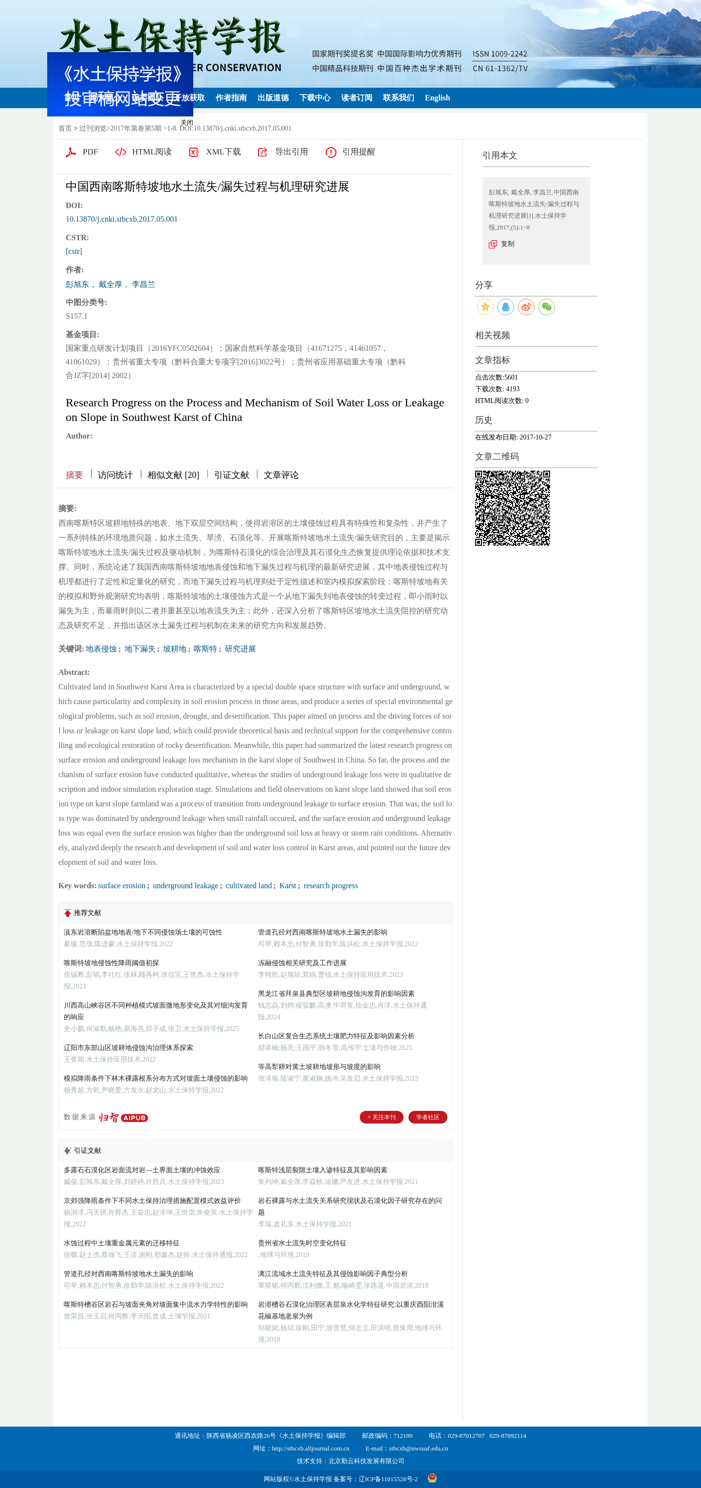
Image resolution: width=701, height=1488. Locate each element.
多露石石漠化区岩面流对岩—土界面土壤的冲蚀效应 (142, 1170)
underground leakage (184, 885)
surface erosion (122, 885)
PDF (90, 151)
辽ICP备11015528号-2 (388, 1479)
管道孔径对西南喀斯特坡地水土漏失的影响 (322, 932)
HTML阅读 (152, 151)
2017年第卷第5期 (136, 128)
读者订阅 (356, 98)
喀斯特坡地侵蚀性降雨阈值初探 (111, 963)
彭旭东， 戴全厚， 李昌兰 (110, 284)
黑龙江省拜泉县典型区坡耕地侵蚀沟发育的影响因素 (336, 993)
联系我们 (398, 98)
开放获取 (189, 98)
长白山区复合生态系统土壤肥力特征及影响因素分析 (336, 1036)
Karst (286, 885)
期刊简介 (105, 98)
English (437, 98)
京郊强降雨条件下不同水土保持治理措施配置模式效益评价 (152, 1200)
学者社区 (428, 1117)
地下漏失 (139, 649)
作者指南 (231, 98)
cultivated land (248, 885)
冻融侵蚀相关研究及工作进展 (302, 963)
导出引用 (291, 151)
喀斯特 (204, 649)
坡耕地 (173, 649)
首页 (71, 98)
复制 (508, 244)
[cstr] (74, 251)
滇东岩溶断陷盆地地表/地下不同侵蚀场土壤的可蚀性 (143, 932)
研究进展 (239, 649)
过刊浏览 (93, 128)
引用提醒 (358, 151)
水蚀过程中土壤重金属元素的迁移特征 (122, 1243)
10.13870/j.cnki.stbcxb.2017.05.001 (122, 219)
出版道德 (273, 98)
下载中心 (315, 98)
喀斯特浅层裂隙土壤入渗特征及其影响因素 (322, 1170)
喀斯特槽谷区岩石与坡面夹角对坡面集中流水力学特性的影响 (156, 1304)
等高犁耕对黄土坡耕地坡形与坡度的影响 (319, 1066)
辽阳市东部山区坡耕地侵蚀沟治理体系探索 (128, 1047)
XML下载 (223, 151)
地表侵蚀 (101, 649)
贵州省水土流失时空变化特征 (302, 1243)
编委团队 (147, 98)
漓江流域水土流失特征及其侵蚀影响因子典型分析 (333, 1274)
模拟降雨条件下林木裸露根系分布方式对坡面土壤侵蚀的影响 (156, 1078)
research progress (330, 885)
